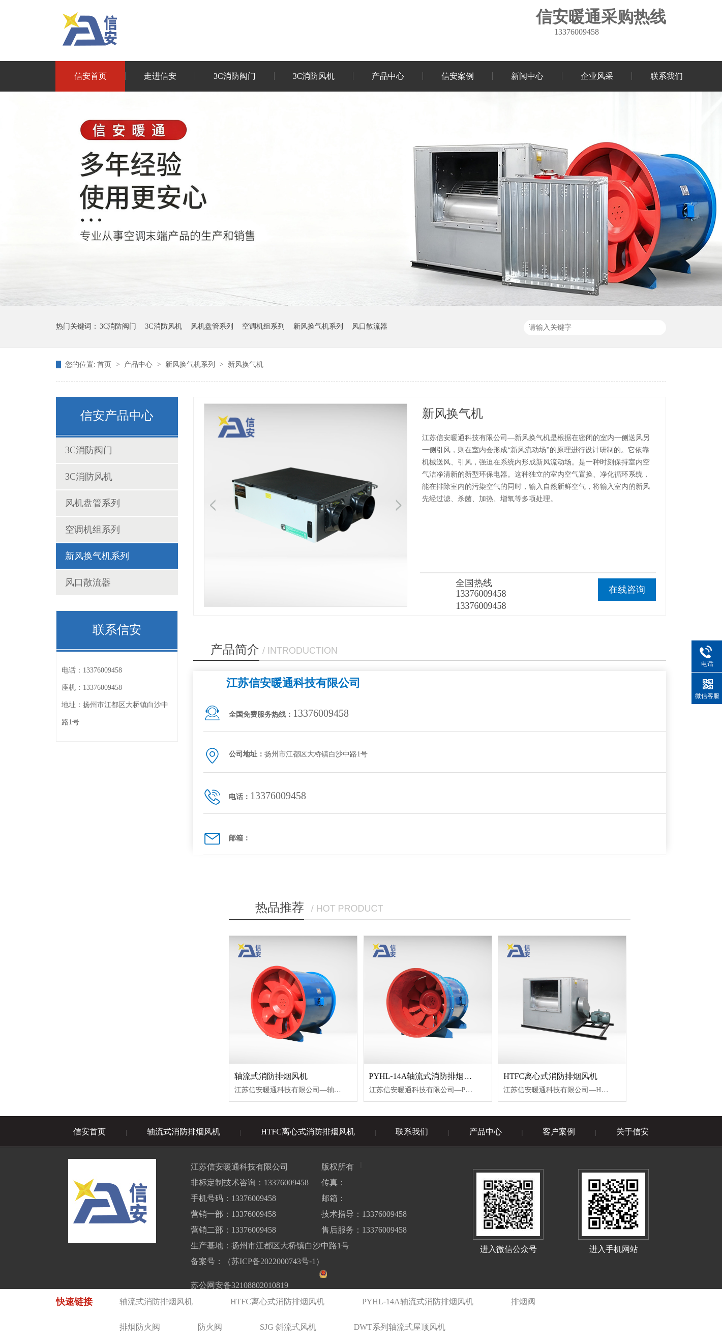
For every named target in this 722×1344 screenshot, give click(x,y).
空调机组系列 (263, 326)
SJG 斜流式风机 (288, 1327)
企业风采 (597, 76)
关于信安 (632, 1131)
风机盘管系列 (212, 326)
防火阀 (210, 1327)
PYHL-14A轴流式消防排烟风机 (424, 1076)
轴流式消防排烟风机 (271, 1076)
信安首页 (90, 76)
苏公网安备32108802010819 (239, 1285)
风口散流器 (369, 326)
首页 (105, 364)
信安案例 (457, 76)
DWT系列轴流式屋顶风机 (399, 1327)
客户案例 (559, 1131)
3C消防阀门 (235, 76)
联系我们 (666, 76)
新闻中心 (527, 76)
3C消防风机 (314, 76)
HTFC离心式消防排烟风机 (550, 1076)
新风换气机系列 (318, 326)
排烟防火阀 (139, 1327)
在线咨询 (627, 590)
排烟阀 (523, 1301)
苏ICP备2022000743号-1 (273, 1261)
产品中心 (388, 76)
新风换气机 (245, 364)
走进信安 (160, 76)
